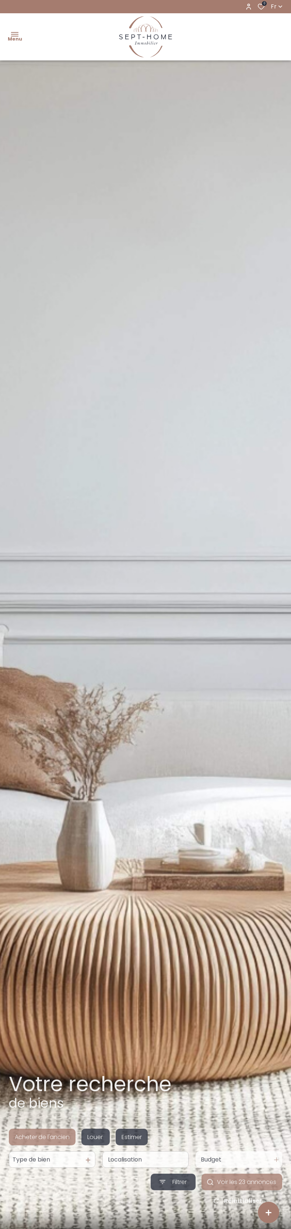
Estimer (132, 1146)
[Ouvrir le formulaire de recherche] (173, 1191)
